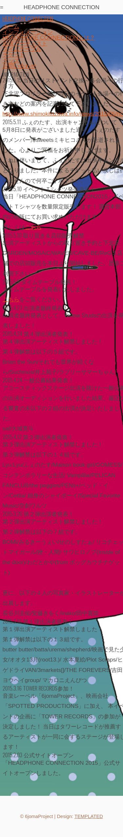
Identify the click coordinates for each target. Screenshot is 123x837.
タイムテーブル (22, 49)
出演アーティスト (25, 43)
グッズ (11, 60)
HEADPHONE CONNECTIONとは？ (49, 37)
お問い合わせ (19, 66)
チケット (14, 54)
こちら (33, 227)
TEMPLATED (88, 816)
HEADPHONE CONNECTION (28, 18)
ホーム (11, 26)
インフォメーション (28, 32)
